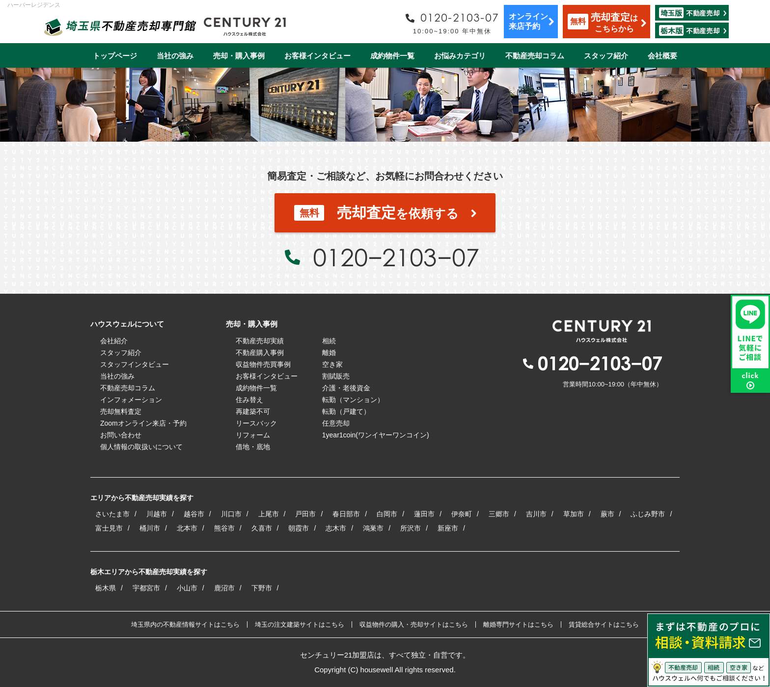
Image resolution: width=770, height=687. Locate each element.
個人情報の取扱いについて (141, 447)
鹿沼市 (224, 588)
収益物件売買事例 (263, 364)
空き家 (332, 364)
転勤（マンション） (353, 400)
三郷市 (499, 514)
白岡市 (387, 514)
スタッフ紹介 (606, 55)
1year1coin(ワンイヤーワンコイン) (375, 435)
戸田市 (305, 514)
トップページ (115, 55)
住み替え (249, 400)
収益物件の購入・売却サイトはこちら (413, 624)
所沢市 (410, 528)
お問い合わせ (120, 435)
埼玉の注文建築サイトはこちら (299, 624)
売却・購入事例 (239, 55)
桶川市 (149, 528)
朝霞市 (298, 528)
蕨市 (607, 514)
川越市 (156, 514)
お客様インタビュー (317, 55)
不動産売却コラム (534, 55)
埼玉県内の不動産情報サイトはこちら (185, 624)
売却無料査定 (120, 411)
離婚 (329, 352)
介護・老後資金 (346, 388)
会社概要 (662, 55)
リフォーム (253, 435)
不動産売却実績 (260, 341)
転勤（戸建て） (346, 411)
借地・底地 (253, 447)
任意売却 (336, 423)
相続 (329, 341)
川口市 (231, 514)
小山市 (187, 588)
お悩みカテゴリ (460, 55)
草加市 (573, 514)
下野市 (261, 588)
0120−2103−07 (396, 257)
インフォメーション (131, 400)
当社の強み (175, 55)
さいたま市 (112, 514)
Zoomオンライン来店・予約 (143, 423)
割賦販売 (336, 376)
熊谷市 (224, 528)
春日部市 (346, 514)
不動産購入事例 (260, 352)
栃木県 (105, 588)
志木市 (336, 528)
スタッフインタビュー (134, 364)
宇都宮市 (146, 588)
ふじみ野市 (648, 514)
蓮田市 (424, 514)
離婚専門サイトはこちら (518, 624)
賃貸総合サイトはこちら (604, 624)
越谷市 (194, 514)
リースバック (256, 423)
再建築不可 (253, 411)
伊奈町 (461, 514)
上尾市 (268, 514)
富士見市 (109, 528)
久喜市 (261, 528)
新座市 (448, 528)
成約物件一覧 (392, 55)
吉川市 (536, 514)
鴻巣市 (373, 528)
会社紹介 (114, 341)
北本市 (187, 528)
